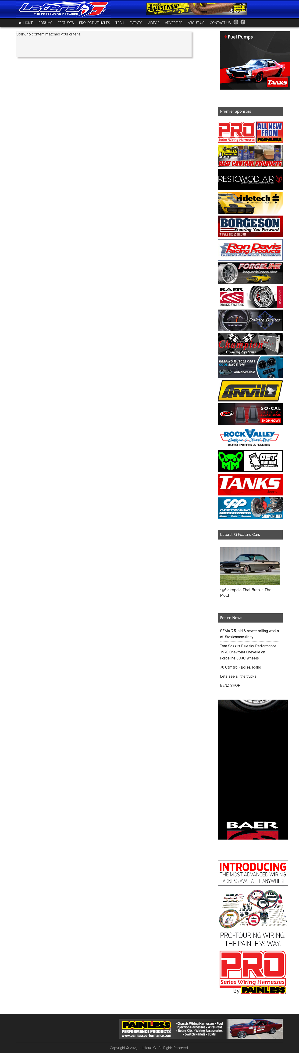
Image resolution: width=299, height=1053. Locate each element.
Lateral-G (149, 1048)
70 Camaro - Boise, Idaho (240, 667)
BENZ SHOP (230, 685)
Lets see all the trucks (238, 676)
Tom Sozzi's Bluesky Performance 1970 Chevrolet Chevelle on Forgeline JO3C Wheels (248, 652)
